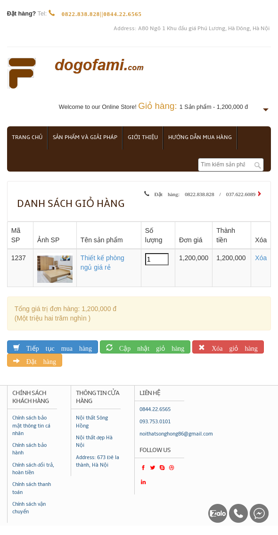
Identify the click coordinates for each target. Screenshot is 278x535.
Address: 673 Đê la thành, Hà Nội (97, 461)
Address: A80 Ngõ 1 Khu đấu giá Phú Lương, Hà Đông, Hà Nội (192, 28)
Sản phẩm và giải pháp (85, 137)
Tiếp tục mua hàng (56, 347)
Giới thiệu (143, 137)
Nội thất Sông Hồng (92, 421)
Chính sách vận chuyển (29, 508)
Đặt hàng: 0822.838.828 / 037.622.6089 (202, 192)
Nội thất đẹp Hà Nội (94, 441)
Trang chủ (27, 137)
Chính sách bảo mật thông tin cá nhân (31, 425)
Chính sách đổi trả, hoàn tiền (33, 469)
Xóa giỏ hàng (231, 347)
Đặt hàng (38, 360)
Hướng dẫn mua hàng (200, 137)
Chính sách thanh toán (31, 488)
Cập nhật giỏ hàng (148, 347)
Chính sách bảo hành (29, 449)
